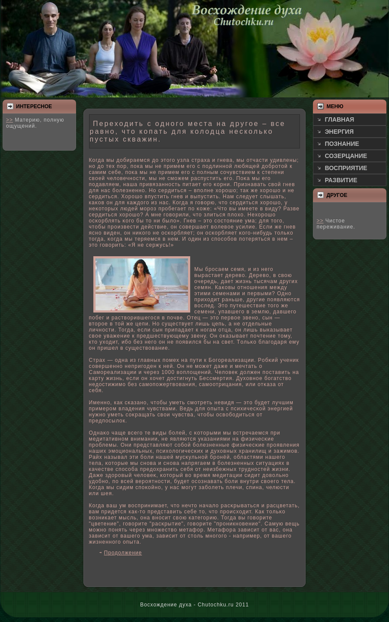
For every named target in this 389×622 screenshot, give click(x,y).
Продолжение (123, 553)
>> (9, 120)
